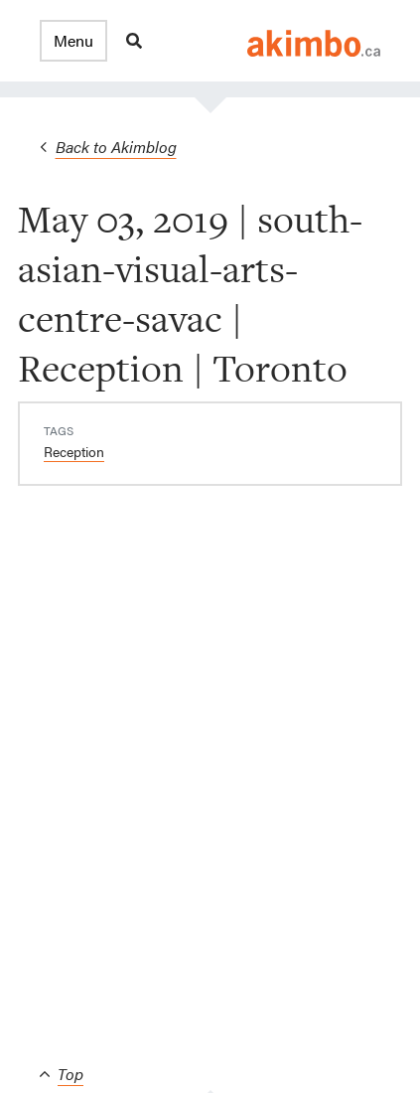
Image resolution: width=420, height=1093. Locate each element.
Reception (74, 451)
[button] (73, 41)
